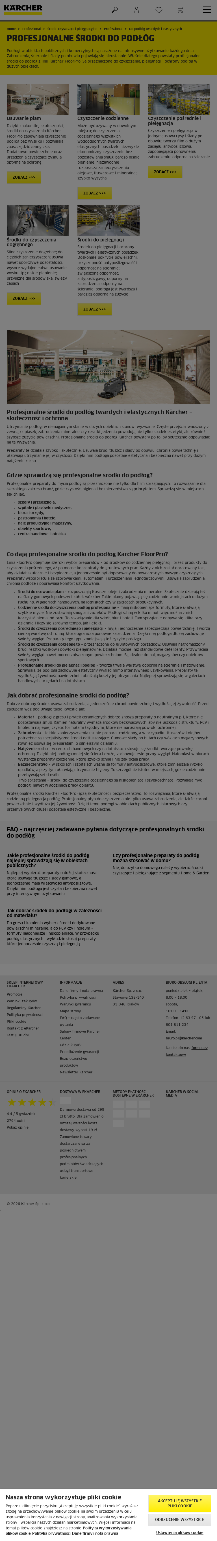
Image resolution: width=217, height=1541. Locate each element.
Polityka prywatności (51, 1534)
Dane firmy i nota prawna (95, 1534)
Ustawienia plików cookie (179, 1533)
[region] (108, 1515)
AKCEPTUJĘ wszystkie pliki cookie (180, 1503)
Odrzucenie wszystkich (180, 1520)
